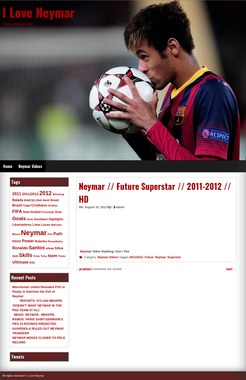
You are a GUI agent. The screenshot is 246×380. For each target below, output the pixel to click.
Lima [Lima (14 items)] (36, 224)
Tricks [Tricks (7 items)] (62, 256)
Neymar (86, 251)
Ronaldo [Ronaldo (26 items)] (20, 248)
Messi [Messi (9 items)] (16, 234)
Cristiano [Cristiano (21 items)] (39, 205)
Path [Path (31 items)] (58, 233)
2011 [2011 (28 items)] (16, 194)
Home (7, 166)
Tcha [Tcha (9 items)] (36, 256)
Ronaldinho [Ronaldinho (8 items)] (55, 241)
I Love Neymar (38, 12)
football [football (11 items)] (35, 212)
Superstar (174, 257)
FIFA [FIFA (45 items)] (17, 211)
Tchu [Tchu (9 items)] (43, 256)
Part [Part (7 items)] (50, 234)
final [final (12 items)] (26, 212)
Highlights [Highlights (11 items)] (56, 219)
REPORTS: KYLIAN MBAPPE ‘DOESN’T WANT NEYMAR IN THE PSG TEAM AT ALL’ (37, 305)
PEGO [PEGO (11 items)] (16, 241)
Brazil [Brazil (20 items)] (17, 205)
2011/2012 (136, 257)
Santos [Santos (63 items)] (37, 247)
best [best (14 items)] (46, 200)
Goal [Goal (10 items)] (58, 212)
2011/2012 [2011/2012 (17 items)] (30, 194)
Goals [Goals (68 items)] (19, 218)
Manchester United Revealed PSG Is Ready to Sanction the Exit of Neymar (38, 291)
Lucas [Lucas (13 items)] (45, 224)
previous (83, 269)
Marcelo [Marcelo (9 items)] (56, 224)
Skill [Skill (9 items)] (15, 256)
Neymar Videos (30, 166)
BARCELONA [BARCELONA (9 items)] (33, 200)
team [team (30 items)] (52, 255)
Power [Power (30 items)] (28, 241)
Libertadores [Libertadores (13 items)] (22, 224)
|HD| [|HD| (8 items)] (32, 262)
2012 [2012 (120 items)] (45, 193)
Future (149, 257)
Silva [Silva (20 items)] (59, 248)
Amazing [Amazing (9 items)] (58, 194)
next (231, 269)
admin (120, 207)
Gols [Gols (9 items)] (30, 219)
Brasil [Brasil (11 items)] (54, 200)
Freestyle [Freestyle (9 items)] (48, 211)
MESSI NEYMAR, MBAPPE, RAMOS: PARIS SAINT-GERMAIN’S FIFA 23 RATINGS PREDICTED (37, 319)
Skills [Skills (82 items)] (25, 255)
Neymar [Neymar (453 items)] (34, 233)
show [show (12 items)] (50, 248)
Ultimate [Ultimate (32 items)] (20, 262)
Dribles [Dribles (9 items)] (53, 205)
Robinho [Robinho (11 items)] (41, 241)
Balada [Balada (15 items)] (17, 200)
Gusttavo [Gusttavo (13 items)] (41, 219)
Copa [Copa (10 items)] (26, 205)
